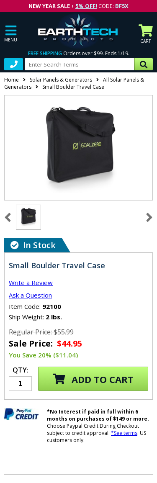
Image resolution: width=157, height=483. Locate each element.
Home (11, 79)
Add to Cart (93, 379)
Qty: (20, 371)
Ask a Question (30, 295)
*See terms (124, 433)
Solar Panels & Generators (61, 79)
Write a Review (31, 282)
